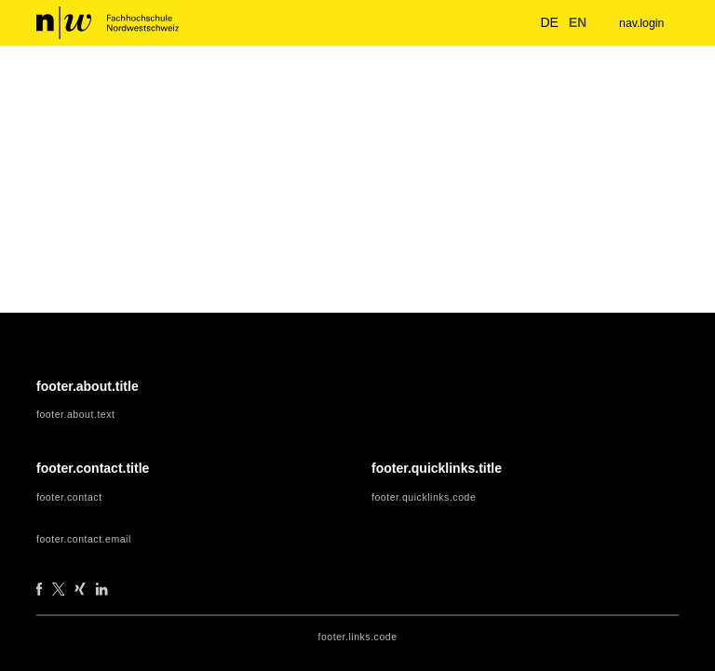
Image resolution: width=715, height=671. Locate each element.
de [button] (540, 22)
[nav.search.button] (506, 22)
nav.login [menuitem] (639, 23)
